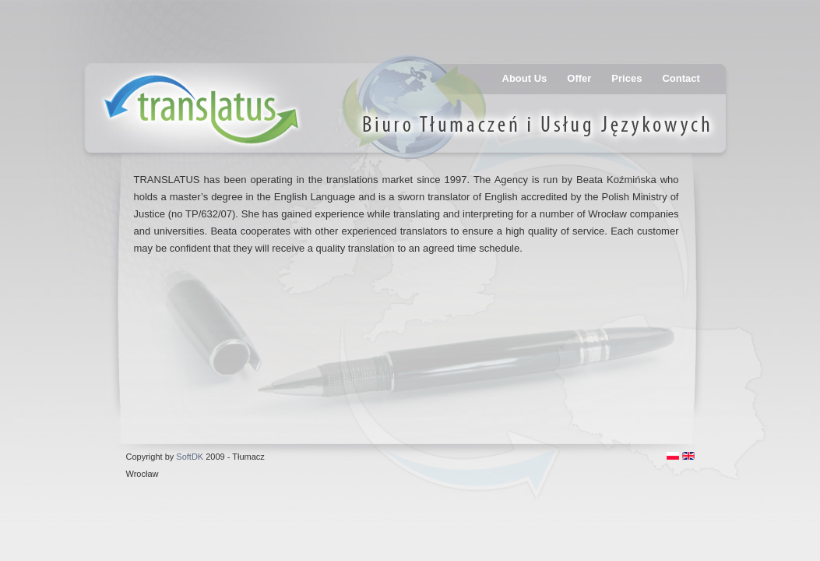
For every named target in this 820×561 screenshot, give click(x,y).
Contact (680, 78)
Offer (579, 78)
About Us (524, 78)
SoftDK (189, 456)
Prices (626, 78)
